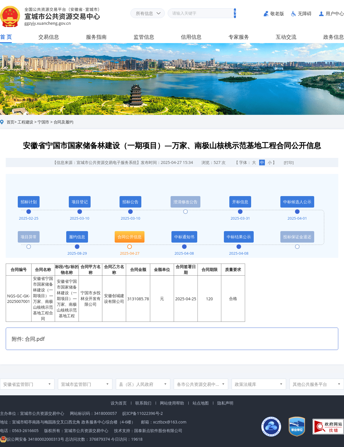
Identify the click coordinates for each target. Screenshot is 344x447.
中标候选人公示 (297, 201)
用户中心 (335, 13)
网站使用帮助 (172, 403)
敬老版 (277, 13)
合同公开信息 (130, 236)
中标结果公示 (239, 236)
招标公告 (130, 201)
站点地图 (201, 403)
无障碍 (305, 13)
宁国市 (43, 122)
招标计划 (29, 201)
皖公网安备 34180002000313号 (32, 439)
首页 (11, 122)
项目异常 (29, 236)
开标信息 (240, 201)
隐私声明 (225, 403)
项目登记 (80, 201)
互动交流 (286, 36)
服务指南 (96, 36)
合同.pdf (35, 338)
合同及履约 (63, 122)
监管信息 (144, 36)
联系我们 (143, 403)
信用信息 (191, 36)
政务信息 (333, 36)
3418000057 (105, 413)
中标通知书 (184, 236)
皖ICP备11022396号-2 (142, 413)
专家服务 (238, 36)
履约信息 (77, 236)
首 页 (6, 36)
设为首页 (119, 403)
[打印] (289, 162)
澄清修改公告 (185, 201)
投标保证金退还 (297, 236)
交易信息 (48, 36)
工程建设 (25, 122)
